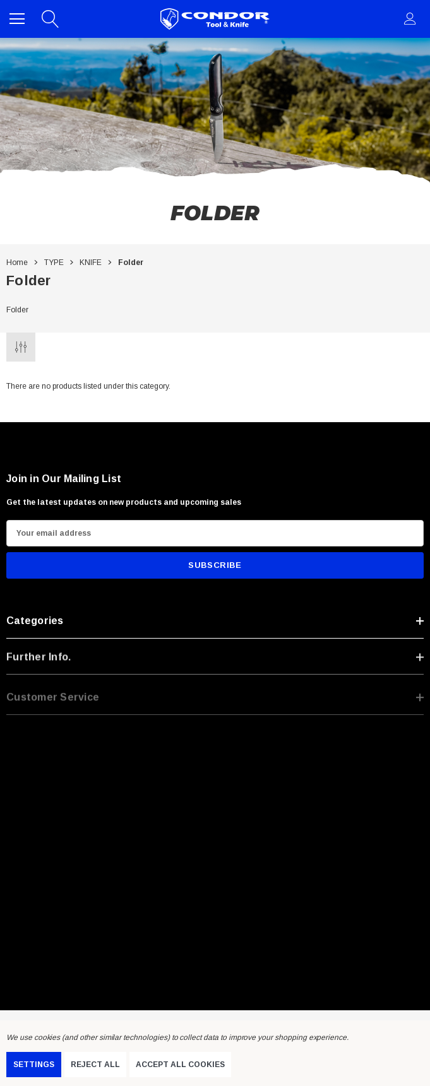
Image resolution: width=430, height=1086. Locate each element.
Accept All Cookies (180, 1064)
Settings (33, 1064)
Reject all (95, 1064)
